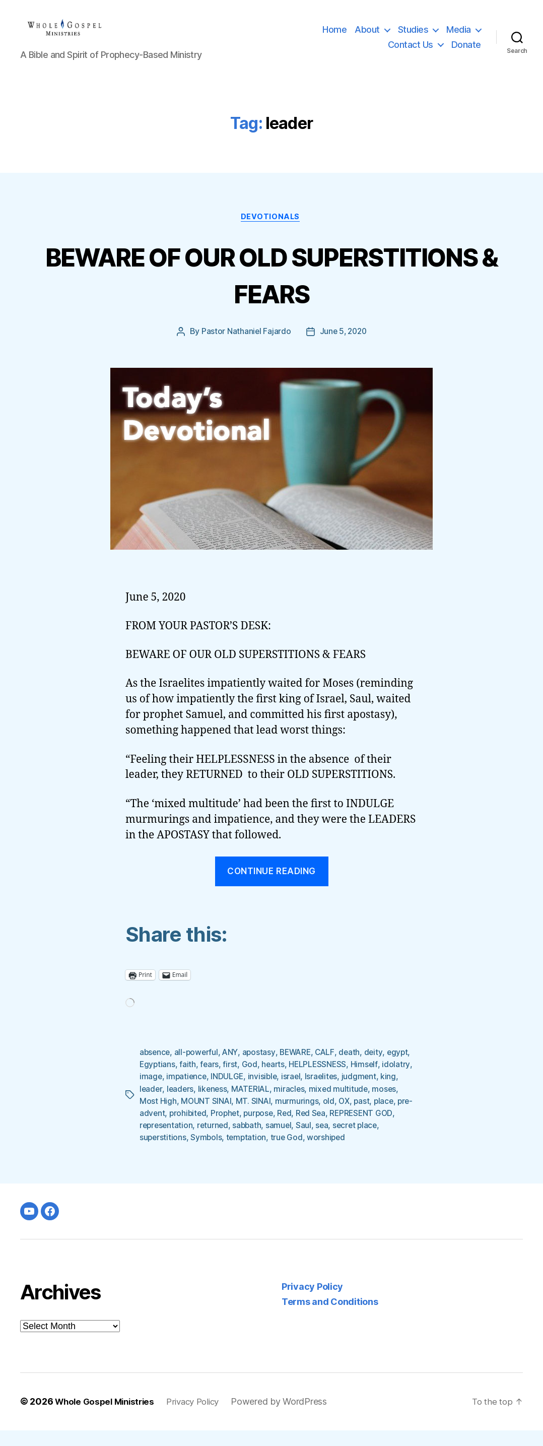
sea (394, 1141)
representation (235, 1141)
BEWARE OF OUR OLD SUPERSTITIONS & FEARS (271, 289)
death (356, 1069)
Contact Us (410, 52)
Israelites (357, 1093)
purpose (302, 1129)
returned (283, 1141)
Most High (187, 1117)
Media (458, 37)
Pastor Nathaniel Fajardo (244, 348)
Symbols (258, 1153)
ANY (233, 1069)
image (182, 1093)
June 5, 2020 (343, 348)
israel (326, 1093)
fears (236, 1081)
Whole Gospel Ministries (108, 1417)
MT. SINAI (283, 1117)
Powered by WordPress (290, 1417)
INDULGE (261, 1093)
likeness (234, 1105)
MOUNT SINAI (235, 1117)
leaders (201, 1105)
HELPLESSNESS (346, 1081)
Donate (466, 52)
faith (215, 1081)
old (359, 1117)
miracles (312, 1105)
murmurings (327, 1117)
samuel (351, 1141)
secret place (163, 1153)
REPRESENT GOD (172, 1141)
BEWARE (299, 1069)
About (367, 37)
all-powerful (198, 1069)
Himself (394, 1081)
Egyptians (184, 1081)
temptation (298, 1153)
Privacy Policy (312, 1302)
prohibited (230, 1129)
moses (152, 1117)
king (147, 1105)
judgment (396, 1093)
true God (339, 1153)
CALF (331, 1069)
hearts (301, 1081)
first (257, 1081)
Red (329, 1129)
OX (374, 1117)
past (393, 1117)
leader (170, 1105)
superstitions (214, 1153)
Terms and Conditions (330, 1317)
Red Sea (357, 1129)
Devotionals (271, 232)
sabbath (318, 1141)
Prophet (268, 1129)
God (277, 1081)
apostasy (262, 1069)
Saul (376, 1141)
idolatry (153, 1093)
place (150, 1129)
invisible (297, 1093)
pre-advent (185, 1129)
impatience (219, 1093)
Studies (413, 37)
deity (380, 1069)
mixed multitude (363, 1105)
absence (155, 1069)
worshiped (379, 1153)
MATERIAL (273, 1105)
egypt (151, 1081)
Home (334, 37)
